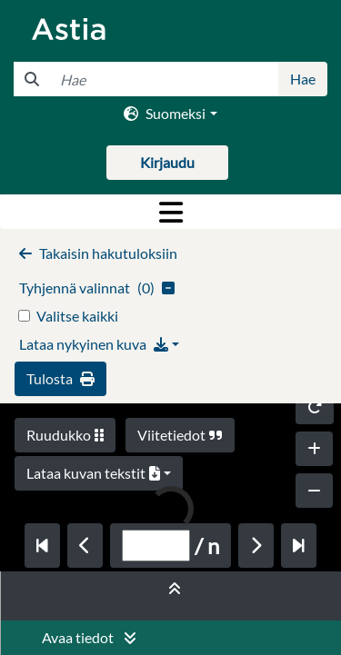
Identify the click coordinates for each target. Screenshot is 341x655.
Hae (303, 78)
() (97, 287)
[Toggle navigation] (170, 211)
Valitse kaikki (77, 315)
